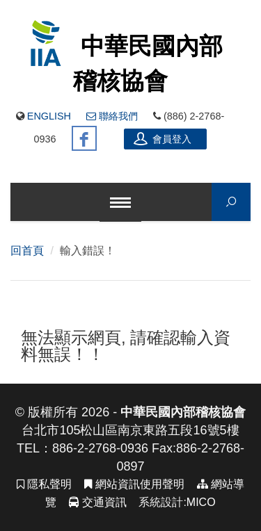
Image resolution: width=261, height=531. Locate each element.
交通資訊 (97, 502)
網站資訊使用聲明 (134, 484)
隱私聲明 (44, 484)
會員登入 (163, 138)
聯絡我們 (112, 116)
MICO (201, 502)
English (49, 116)
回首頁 (27, 250)
